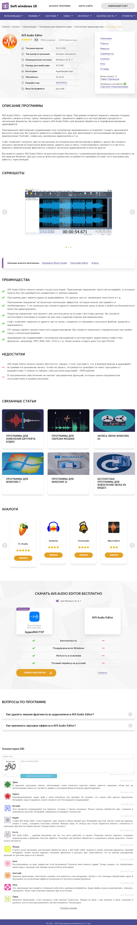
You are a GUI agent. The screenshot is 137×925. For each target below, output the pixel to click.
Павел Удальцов (109, 79)
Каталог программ (54, 6)
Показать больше (68, 908)
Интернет (83, 16)
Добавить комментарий (37, 776)
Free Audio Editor (79, 263)
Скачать (105, 58)
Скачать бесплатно (35, 673)
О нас (88, 924)
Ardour (95, 263)
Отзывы (104, 68)
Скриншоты (107, 53)
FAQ (102, 63)
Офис (67, 16)
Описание (106, 38)
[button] (66, 247)
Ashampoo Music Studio (54, 263)
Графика (33, 16)
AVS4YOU (61, 82)
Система (50, 16)
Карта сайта (82, 6)
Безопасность (105, 16)
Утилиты (127, 16)
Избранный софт (117, 6)
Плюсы (104, 43)
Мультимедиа (12, 16)
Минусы (104, 48)
